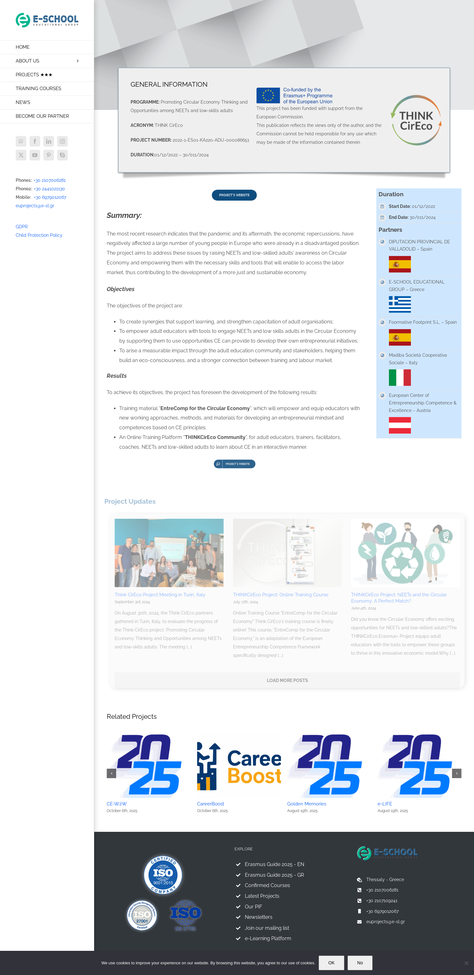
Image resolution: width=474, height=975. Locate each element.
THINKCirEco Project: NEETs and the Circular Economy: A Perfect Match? (401, 598)
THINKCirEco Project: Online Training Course (283, 595)
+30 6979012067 (50, 197)
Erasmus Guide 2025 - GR (274, 875)
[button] (111, 773)
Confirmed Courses (267, 885)
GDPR (22, 226)
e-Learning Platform (268, 938)
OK (331, 962)
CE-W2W (117, 804)
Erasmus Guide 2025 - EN (274, 864)
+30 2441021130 (49, 188)
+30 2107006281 (50, 180)
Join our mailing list (267, 928)
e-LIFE (385, 804)
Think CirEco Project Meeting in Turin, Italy (162, 595)
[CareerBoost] (239, 736)
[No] (466, 963)
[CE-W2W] (149, 736)
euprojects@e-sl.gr (35, 205)
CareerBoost (210, 804)
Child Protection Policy (39, 235)
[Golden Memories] (329, 736)
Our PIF (253, 907)
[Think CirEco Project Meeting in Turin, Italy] (171, 553)
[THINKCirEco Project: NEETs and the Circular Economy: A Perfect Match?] (407, 553)
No (360, 962)
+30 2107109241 (381, 900)
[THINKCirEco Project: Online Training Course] (289, 553)
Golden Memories (306, 804)
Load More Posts (289, 680)
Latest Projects (262, 896)
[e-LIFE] (420, 736)
